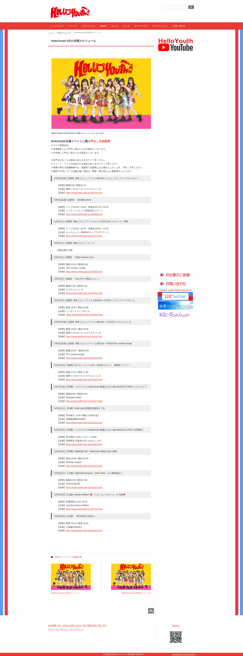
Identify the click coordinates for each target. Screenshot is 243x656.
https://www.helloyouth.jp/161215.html (84, 236)
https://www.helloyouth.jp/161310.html (84, 358)
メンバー (72, 26)
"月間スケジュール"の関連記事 (68, 557)
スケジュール (88, 26)
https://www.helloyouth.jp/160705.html (84, 192)
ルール (114, 26)
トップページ (56, 26)
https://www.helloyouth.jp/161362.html (84, 487)
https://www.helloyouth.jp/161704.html (84, 509)
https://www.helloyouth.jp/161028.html (84, 444)
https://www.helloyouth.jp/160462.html (84, 293)
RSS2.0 (175, 626)
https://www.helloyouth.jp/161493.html (84, 422)
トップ (51, 32)
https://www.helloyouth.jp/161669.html (84, 530)
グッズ (126, 26)
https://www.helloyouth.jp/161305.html (84, 336)
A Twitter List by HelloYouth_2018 (175, 290)
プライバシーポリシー (59, 629)
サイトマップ (76, 629)
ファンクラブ (140, 26)
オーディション (160, 26)
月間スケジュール (64, 32)
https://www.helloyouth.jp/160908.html (84, 214)
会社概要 (52, 625)
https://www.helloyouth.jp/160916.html (84, 315)
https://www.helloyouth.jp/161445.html (84, 379)
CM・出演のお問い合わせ (69, 625)
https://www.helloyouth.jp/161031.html (84, 466)
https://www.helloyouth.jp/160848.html (84, 271)
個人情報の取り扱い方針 (95, 625)
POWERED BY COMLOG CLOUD (183, 654)
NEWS (103, 26)
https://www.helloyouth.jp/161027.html (84, 401)
